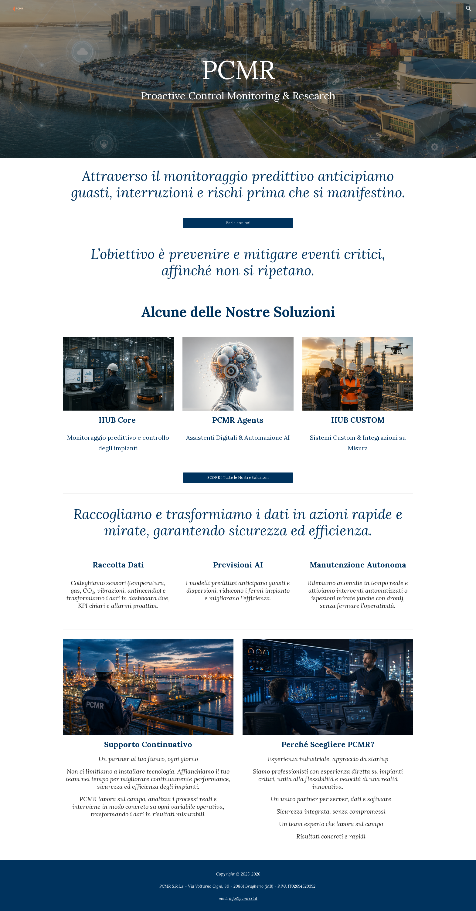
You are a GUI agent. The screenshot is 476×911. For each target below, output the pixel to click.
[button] (468, 8)
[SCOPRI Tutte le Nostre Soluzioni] (238, 477)
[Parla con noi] (238, 223)
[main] (238, 79)
